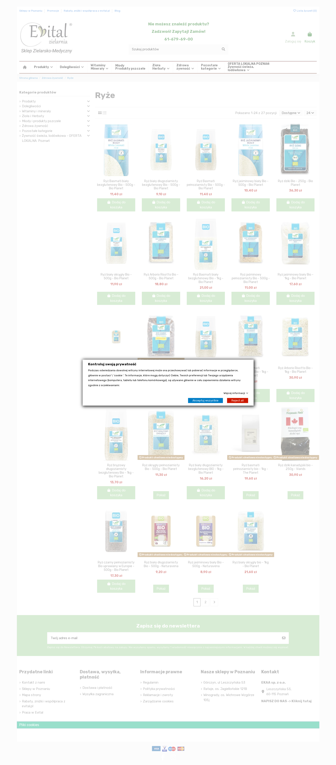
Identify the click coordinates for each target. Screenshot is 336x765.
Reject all (237, 400)
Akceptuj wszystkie (205, 400)
